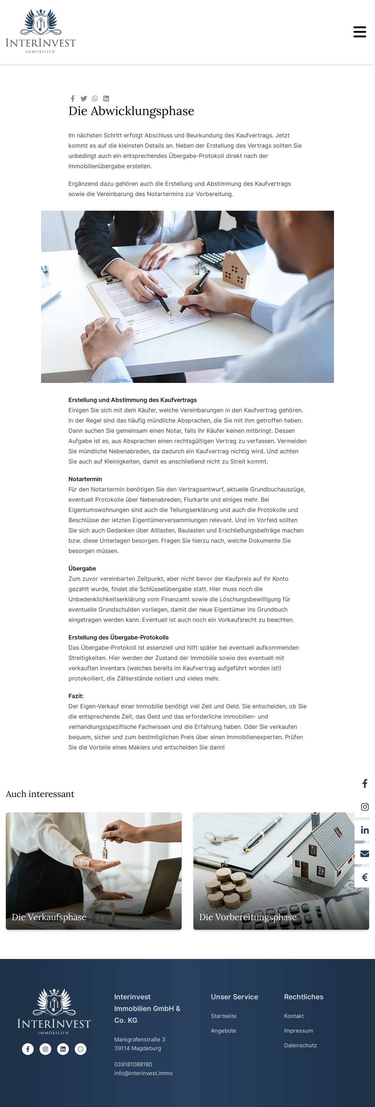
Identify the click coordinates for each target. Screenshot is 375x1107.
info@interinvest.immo (143, 1073)
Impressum (298, 1030)
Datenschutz (300, 1045)
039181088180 (133, 1064)
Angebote (223, 1030)
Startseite (224, 1015)
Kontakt (294, 1015)
